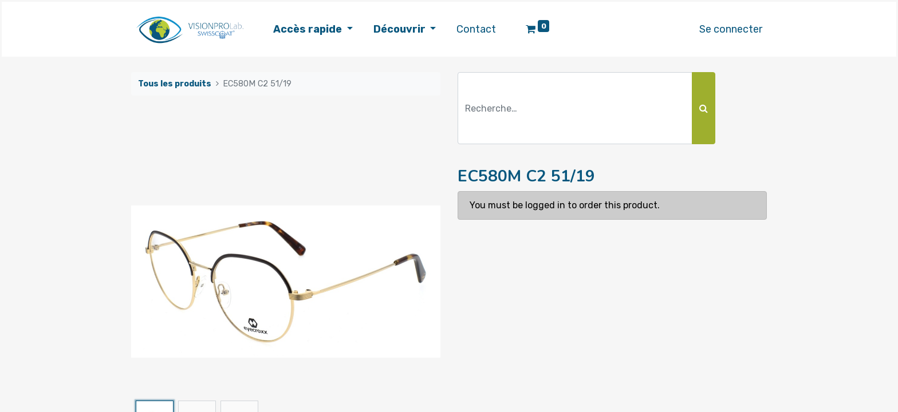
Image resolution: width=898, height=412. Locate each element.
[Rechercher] (703, 108)
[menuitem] (476, 29)
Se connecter (730, 29)
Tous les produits (174, 84)
